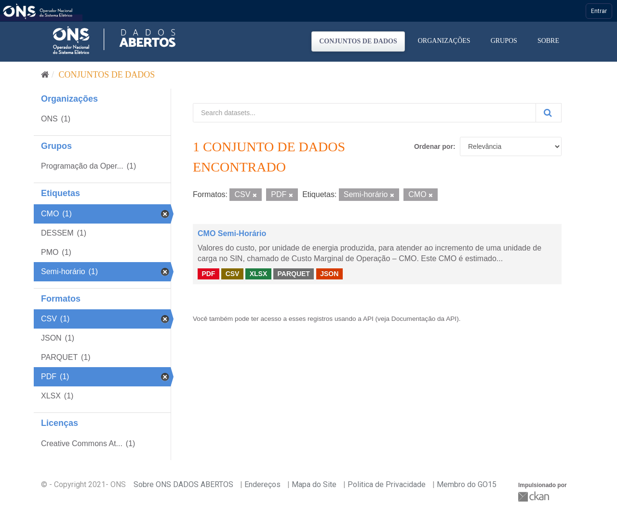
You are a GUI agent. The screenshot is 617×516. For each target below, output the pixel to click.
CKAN (534, 496)
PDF (208, 274)
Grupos (504, 40)
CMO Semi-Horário (232, 233)
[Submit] (549, 112)
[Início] (45, 74)
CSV (233, 274)
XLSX (259, 274)
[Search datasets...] (364, 112)
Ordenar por (433, 146)
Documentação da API (423, 318)
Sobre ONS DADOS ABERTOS (183, 484)
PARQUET (293, 274)
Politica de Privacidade (387, 484)
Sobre (548, 40)
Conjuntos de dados (358, 41)
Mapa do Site (314, 484)
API (368, 318)
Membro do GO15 (466, 484)
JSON (329, 274)
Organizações (444, 40)
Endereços (262, 484)
